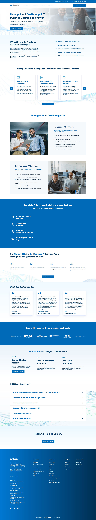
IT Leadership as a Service (38, 471)
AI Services (35, 475)
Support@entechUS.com (71, 1)
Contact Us (78, 462)
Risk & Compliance (37, 469)
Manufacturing (52, 462)
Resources (67, 462)
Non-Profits (51, 473)
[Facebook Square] (18, 508)
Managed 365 (36, 473)
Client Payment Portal (59, 1)
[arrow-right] (84, 88)
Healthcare (51, 466)
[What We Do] (27, 5)
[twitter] (11, 508)
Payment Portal (68, 469)
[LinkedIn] (14, 508)
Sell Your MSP (79, 464)
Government (51, 480)
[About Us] (43, 5)
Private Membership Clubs (54, 482)
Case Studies (68, 466)
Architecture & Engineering (54, 477)
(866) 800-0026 (82, 1)
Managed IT (35, 462)
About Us (67, 464)
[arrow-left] (11, 88)
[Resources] (51, 5)
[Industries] (35, 5)
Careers (78, 466)
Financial (51, 471)
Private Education (52, 475)
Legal (50, 469)
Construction (51, 464)
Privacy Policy (57, 517)
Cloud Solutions (36, 466)
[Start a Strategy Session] (79, 5)
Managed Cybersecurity (38, 464)
